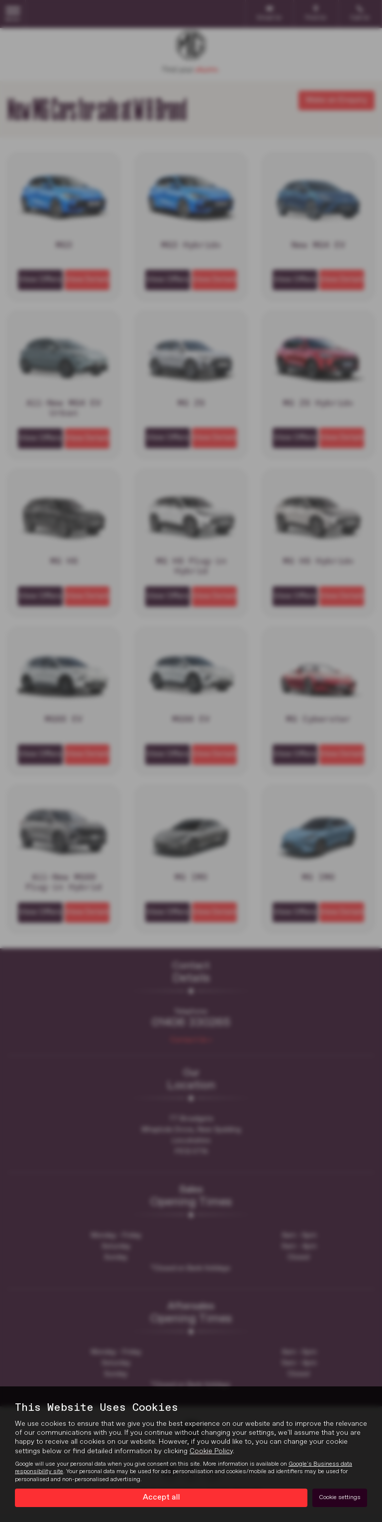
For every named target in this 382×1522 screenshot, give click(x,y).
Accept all (161, 1498)
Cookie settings (340, 1498)
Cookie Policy (211, 1451)
